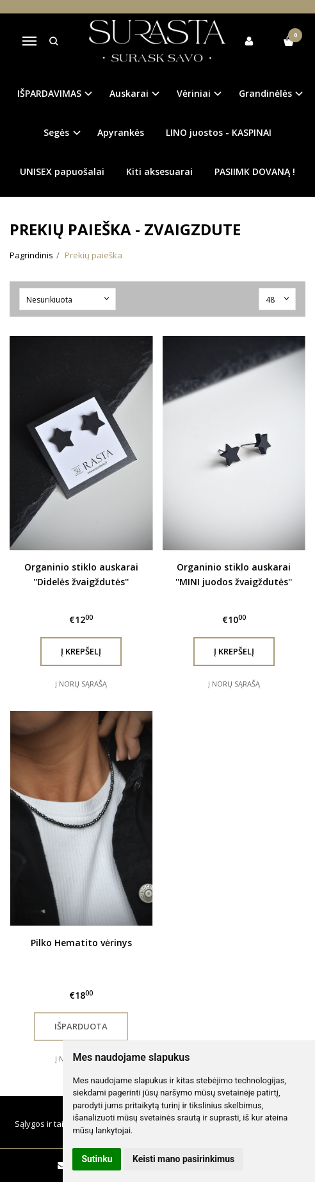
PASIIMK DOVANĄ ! (254, 171)
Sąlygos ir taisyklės (51, 1123)
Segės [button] (56, 132)
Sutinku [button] (96, 1159)
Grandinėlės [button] (265, 93)
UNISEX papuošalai (62, 171)
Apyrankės (120, 132)
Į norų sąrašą (81, 683)
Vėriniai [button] (194, 93)
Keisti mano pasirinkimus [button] (183, 1159)
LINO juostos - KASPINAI (218, 132)
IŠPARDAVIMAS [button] (49, 93)
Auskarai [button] (129, 93)
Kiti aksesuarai (159, 171)
